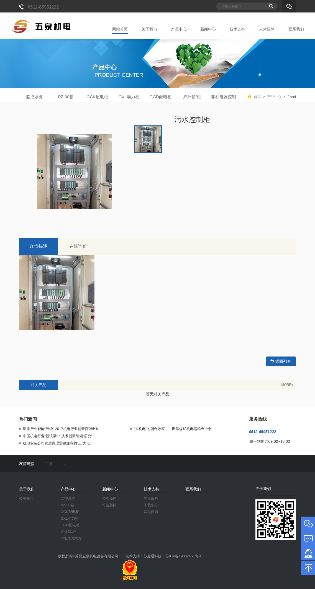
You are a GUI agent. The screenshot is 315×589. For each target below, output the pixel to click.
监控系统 (34, 96)
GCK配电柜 (97, 96)
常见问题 (151, 512)
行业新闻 (109, 505)
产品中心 (178, 29)
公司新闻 (109, 498)
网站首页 (120, 29)
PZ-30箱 (65, 96)
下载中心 (151, 505)
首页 (257, 97)
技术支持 (237, 29)
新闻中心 (208, 29)
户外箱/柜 (192, 96)
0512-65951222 (43, 7)
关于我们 (149, 29)
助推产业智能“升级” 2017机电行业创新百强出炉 (61, 429)
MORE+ (287, 385)
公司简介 (26, 498)
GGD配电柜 (160, 96)
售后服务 (151, 498)
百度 (49, 463)
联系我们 (296, 29)
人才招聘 (267, 29)
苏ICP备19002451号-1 (183, 556)
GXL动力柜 (129, 96)
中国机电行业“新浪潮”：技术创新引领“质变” (58, 436)
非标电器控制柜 (223, 98)
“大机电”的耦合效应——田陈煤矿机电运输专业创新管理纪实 (173, 429)
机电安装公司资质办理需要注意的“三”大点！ (58, 443)
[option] (74, 171)
